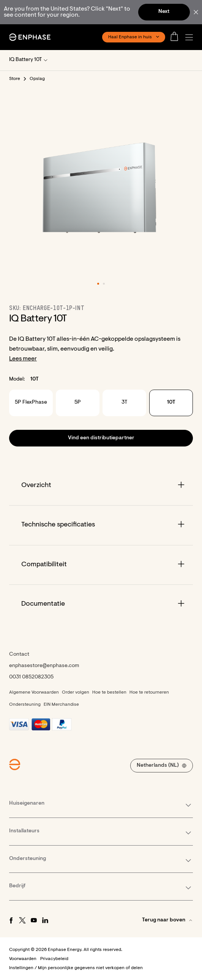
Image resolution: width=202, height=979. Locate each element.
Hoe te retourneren (149, 692)
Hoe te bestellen (109, 692)
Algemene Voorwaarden (34, 692)
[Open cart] (176, 37)
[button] (191, 37)
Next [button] (163, 11)
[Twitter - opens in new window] (22, 920)
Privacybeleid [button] (54, 959)
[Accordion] (101, 485)
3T (124, 402)
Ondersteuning (25, 704)
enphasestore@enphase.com (44, 666)
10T (171, 402)
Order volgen (75, 692)
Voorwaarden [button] (22, 959)
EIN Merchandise (61, 704)
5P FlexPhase (31, 402)
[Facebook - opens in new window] (11, 920)
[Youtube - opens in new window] (33, 920)
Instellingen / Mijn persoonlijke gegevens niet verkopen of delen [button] (76, 968)
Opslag (37, 79)
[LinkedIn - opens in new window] (45, 920)
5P (77, 402)
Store (15, 79)
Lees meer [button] (23, 359)
